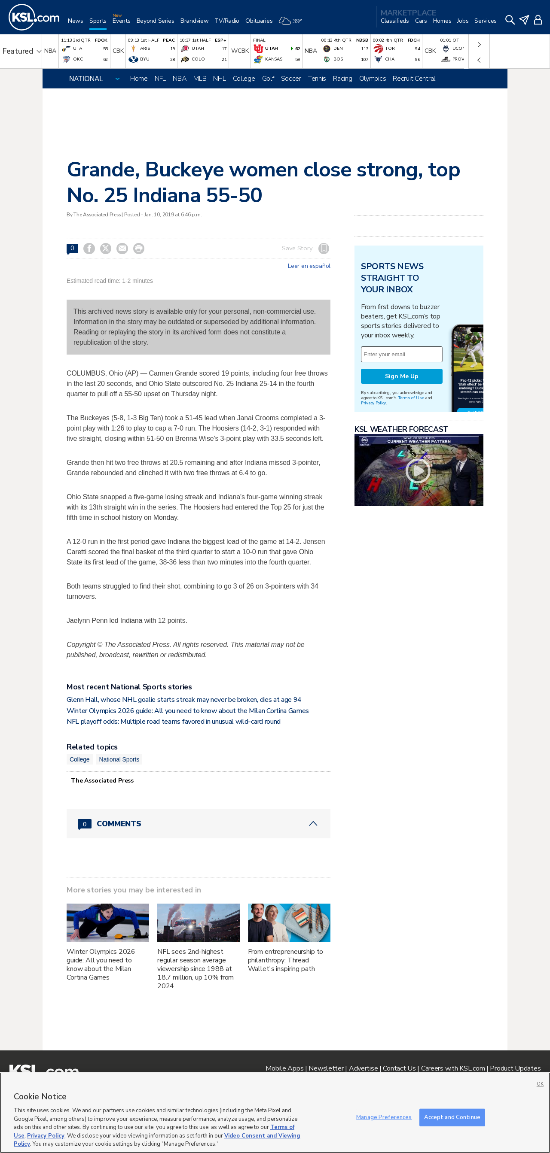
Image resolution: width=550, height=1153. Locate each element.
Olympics (372, 78)
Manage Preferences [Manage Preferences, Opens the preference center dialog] (384, 1117)
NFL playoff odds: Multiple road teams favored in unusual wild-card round (174, 721)
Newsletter (326, 1068)
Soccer (291, 78)
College (244, 78)
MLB (199, 78)
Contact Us (399, 1068)
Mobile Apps (284, 1068)
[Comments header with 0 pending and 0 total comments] (198, 823)
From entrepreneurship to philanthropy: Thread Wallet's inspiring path (286, 960)
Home (139, 78)
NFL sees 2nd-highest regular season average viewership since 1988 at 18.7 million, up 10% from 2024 (195, 969)
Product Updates (515, 1068)
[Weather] (293, 24)
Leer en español (309, 266)
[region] (275, 1112)
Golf (268, 78)
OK (540, 1084)
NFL (160, 78)
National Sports (119, 759)
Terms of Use (411, 398)
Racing (342, 78)
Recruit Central (414, 78)
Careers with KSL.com (453, 1068)
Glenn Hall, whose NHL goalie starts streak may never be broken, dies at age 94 (184, 699)
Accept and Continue (452, 1117)
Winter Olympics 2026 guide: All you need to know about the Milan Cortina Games (188, 711)
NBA (179, 78)
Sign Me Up (402, 376)
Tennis (317, 78)
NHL (219, 78)
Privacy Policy (373, 403)
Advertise (363, 1068)
